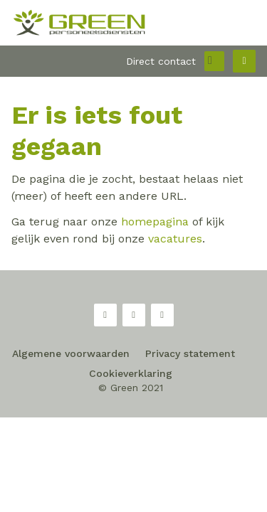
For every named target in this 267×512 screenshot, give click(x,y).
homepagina (155, 221)
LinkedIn (162, 315)
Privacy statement (190, 353)
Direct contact (161, 61)
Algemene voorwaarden (71, 353)
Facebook (105, 315)
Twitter (133, 315)
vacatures (175, 238)
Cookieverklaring (130, 373)
